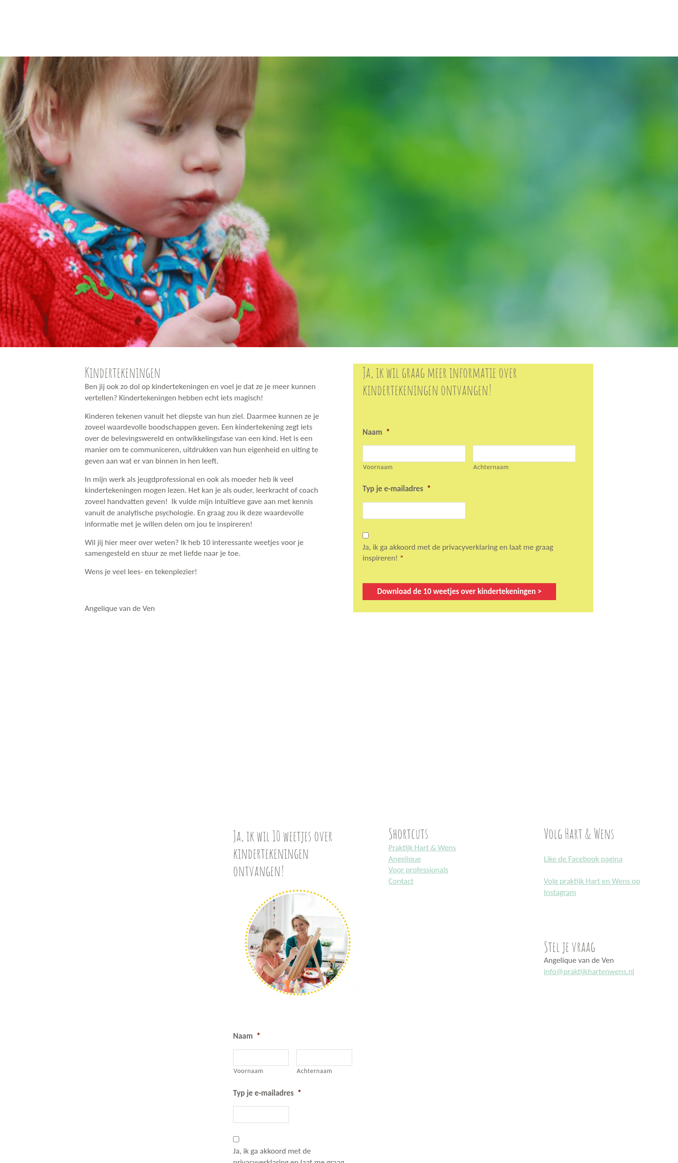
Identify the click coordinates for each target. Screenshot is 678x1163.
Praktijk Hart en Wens (10, 1)
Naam (376, 432)
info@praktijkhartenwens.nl (589, 971)
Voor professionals (418, 870)
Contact (400, 881)
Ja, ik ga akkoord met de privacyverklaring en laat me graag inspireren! (458, 552)
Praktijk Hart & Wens (422, 848)
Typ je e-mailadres (397, 489)
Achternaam (490, 467)
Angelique (404, 859)
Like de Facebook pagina (583, 859)
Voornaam (378, 467)
